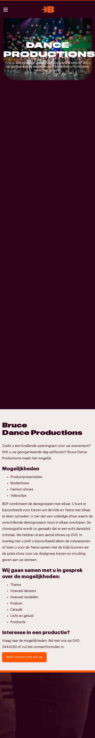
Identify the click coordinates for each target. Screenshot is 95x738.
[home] (47, 9)
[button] (5, 10)
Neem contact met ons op (24, 657)
